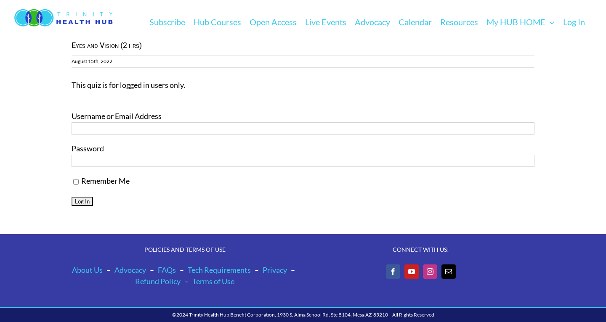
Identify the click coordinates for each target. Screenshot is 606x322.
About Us (87, 269)
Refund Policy (158, 281)
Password (88, 148)
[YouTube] (411, 271)
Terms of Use (213, 281)
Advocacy (130, 269)
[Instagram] (430, 271)
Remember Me (101, 180)
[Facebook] (393, 271)
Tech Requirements (219, 269)
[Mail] (448, 271)
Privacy (275, 269)
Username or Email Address (117, 116)
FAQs (167, 269)
